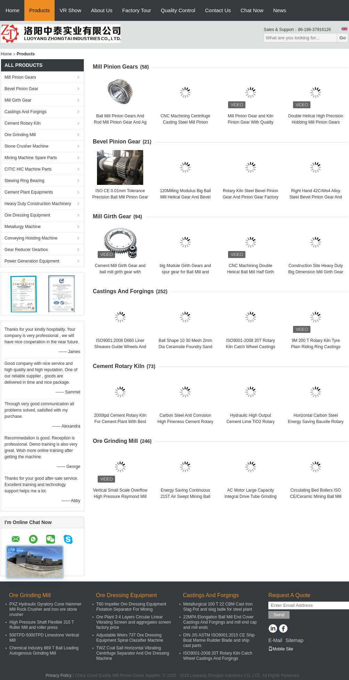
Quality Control (178, 10)
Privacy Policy (59, 675)
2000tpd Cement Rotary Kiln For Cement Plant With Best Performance (120, 421)
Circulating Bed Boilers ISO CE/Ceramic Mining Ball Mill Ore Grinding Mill (315, 496)
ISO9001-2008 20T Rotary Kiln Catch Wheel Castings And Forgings (250, 346)
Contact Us (218, 10)
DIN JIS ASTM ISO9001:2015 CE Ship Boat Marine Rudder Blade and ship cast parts (218, 640)
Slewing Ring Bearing (24, 180)
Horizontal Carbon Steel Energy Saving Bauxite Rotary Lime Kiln (315, 421)
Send (279, 614)
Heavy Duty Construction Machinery (38, 203)
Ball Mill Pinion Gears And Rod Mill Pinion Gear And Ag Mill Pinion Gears (120, 122)
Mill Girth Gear (18, 100)
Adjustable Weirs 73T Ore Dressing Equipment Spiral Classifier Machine (129, 638)
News (279, 10)
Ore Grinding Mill (20, 134)
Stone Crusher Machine (26, 146)
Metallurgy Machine (23, 226)
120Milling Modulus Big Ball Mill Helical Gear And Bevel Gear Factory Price (185, 197)
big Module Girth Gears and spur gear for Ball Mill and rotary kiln (185, 272)
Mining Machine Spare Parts (31, 157)
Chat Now (252, 10)
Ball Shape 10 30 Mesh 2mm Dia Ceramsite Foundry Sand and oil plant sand (185, 346)
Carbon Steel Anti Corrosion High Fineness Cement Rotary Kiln (185, 421)
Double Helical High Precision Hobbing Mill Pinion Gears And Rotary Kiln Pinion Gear (315, 122)
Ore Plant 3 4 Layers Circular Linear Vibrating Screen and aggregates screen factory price (133, 622)
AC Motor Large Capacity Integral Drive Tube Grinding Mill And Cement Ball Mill (251, 496)
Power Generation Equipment (32, 261)
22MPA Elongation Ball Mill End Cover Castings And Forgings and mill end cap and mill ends (220, 622)
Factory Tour (136, 10)
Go (342, 37)
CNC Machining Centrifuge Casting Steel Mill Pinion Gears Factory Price (185, 122)
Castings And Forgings (26, 111)
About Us (102, 10)
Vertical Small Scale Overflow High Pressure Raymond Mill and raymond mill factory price (120, 496)
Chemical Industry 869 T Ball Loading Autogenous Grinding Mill (44, 651)
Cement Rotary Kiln (23, 123)
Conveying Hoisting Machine (31, 238)
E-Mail (275, 640)
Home (12, 10)
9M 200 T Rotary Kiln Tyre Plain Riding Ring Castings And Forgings (315, 346)
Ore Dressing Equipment (27, 215)
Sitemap (294, 640)
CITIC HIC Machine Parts (28, 169)
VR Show (70, 10)
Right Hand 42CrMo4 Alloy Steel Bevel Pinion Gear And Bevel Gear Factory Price (316, 197)
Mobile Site (280, 649)
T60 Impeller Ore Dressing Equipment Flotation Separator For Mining (131, 607)
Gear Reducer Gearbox (26, 249)
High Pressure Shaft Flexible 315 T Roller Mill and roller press (41, 625)
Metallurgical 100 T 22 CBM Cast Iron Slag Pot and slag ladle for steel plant (218, 607)
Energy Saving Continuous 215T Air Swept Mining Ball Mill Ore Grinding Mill (185, 496)
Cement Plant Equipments (29, 192)
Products (39, 10)
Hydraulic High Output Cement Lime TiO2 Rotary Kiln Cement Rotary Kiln (250, 421)
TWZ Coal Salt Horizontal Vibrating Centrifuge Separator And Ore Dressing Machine (132, 653)
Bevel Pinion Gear (21, 88)
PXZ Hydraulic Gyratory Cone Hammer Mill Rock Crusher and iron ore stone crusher (45, 609)
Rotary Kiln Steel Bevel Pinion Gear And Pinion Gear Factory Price (250, 197)
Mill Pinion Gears (20, 77)
